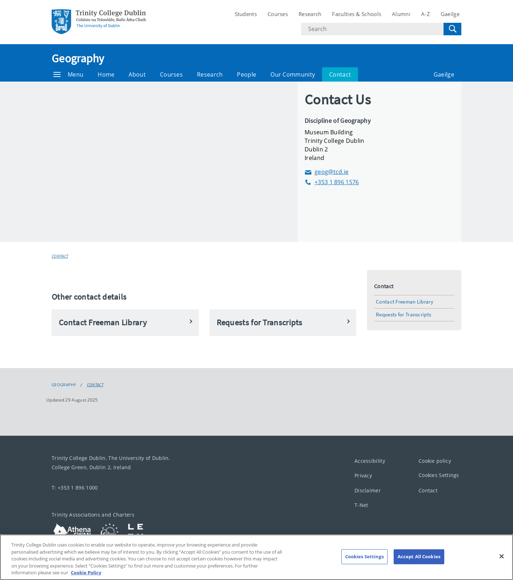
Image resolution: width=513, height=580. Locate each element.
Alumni (401, 13)
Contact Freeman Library (404, 301)
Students (246, 13)
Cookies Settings (439, 475)
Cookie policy (435, 460)
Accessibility (369, 460)
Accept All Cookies (419, 556)
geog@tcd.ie (326, 172)
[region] (256, 557)
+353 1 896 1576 (332, 182)
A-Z (425, 13)
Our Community (292, 74)
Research (310, 13)
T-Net (361, 505)
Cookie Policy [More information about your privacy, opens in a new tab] (86, 572)
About (137, 74)
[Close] (501, 556)
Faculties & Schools (356, 13)
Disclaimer (367, 490)
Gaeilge (450, 13)
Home (106, 74)
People (246, 74)
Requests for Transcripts (403, 314)
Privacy (363, 475)
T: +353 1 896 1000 (75, 487)
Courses (278, 13)
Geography (78, 58)
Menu (68, 74)
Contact (340, 74)
